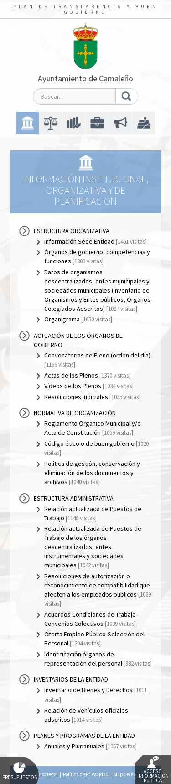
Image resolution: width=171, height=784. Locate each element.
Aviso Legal (46, 774)
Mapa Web (125, 774)
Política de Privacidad (86, 774)
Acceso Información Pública (153, 770)
